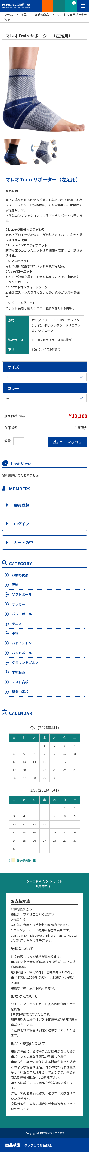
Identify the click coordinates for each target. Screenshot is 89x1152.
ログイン (21, 524)
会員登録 (21, 505)
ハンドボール (22, 652)
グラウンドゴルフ (25, 662)
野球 (15, 584)
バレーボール (22, 613)
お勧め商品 (20, 575)
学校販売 (18, 672)
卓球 (15, 633)
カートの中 (23, 542)
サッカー (18, 604)
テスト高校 (20, 682)
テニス (17, 623)
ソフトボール (22, 594)
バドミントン (22, 643)
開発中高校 (20, 691)
